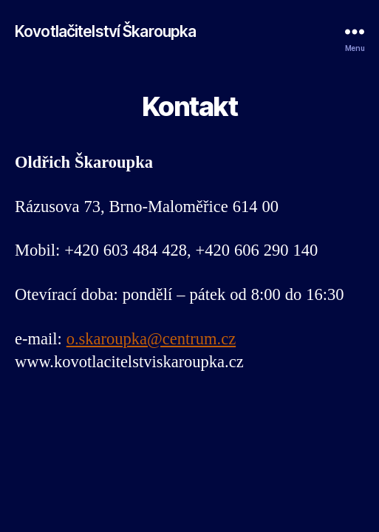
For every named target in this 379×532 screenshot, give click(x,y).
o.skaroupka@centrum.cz (151, 339)
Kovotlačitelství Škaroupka (105, 31)
